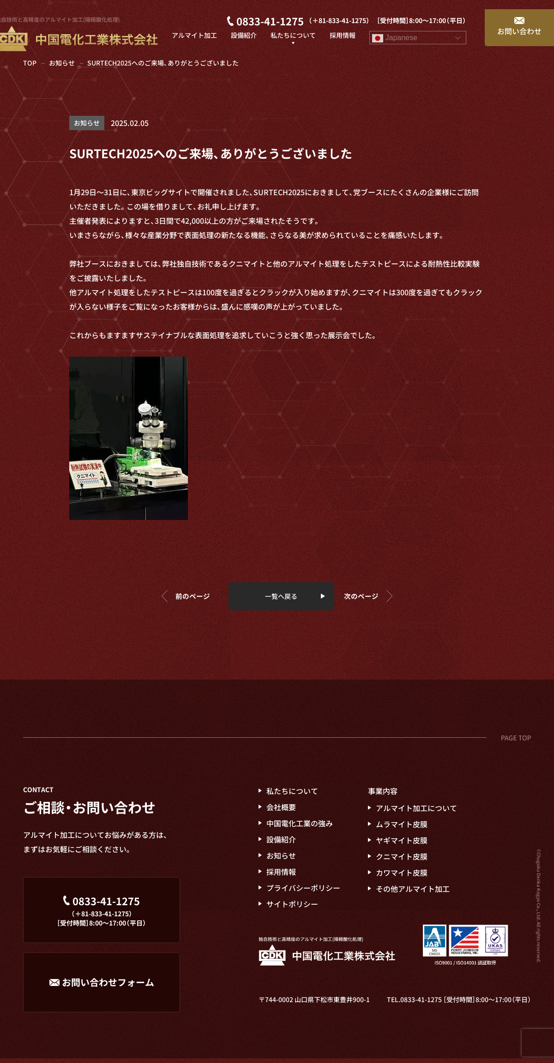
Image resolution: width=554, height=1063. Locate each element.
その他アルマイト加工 (413, 892)
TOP (29, 62)
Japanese (394, 29)
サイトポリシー (292, 908)
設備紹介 (281, 843)
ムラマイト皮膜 (402, 828)
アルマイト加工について (416, 812)
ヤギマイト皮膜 (402, 844)
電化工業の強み (299, 827)
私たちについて (292, 795)
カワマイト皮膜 (402, 876)
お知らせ (62, 62)
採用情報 (281, 875)
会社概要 (281, 811)
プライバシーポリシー (303, 891)
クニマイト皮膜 (402, 860)
